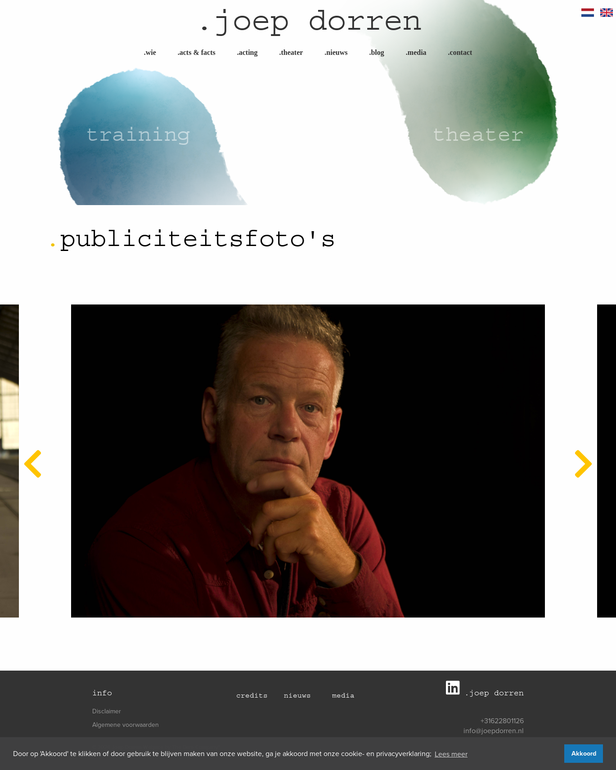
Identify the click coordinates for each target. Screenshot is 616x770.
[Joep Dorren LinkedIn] (455, 691)
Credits (252, 695)
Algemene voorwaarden (125, 724)
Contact (460, 52)
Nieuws (335, 52)
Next (577, 452)
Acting (247, 52)
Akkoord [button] (583, 753)
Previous (26, 452)
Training (138, 134)
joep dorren (308, 20)
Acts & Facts (197, 52)
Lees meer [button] (451, 754)
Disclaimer (106, 711)
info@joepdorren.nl (493, 730)
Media (416, 52)
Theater (291, 52)
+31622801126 (502, 720)
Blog (376, 52)
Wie (150, 52)
